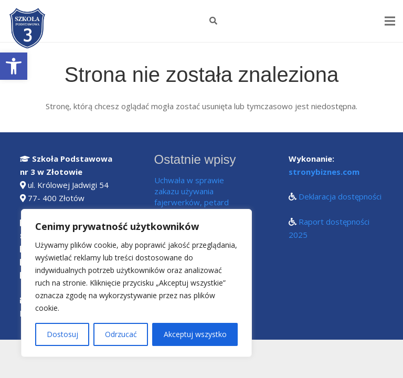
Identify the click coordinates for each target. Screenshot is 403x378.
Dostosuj (62, 334)
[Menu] (389, 21)
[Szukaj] (213, 21)
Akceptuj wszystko (195, 334)
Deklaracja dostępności (340, 196)
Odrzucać (121, 334)
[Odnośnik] (28, 29)
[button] (13, 66)
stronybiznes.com (324, 171)
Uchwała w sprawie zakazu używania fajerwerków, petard (191, 191)
